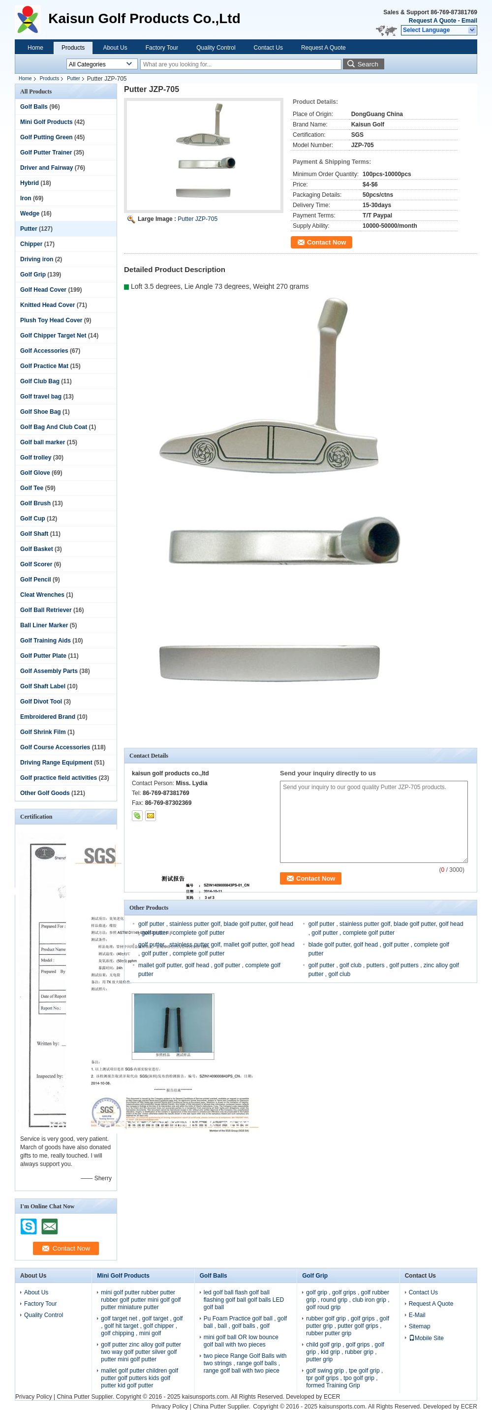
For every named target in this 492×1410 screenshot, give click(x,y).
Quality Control (215, 47)
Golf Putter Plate (43, 655)
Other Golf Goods (45, 793)
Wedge (29, 213)
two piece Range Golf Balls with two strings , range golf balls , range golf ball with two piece (245, 1363)
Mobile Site (426, 1338)
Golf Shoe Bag (40, 411)
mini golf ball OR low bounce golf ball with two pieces (241, 1341)
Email (469, 20)
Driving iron (36, 259)
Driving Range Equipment (56, 762)
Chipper (31, 244)
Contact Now (326, 242)
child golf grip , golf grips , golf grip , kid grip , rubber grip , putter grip (345, 1352)
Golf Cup (32, 518)
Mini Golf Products (46, 122)
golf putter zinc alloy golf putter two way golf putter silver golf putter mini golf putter (141, 1352)
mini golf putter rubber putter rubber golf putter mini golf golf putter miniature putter (141, 1300)
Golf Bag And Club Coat (53, 427)
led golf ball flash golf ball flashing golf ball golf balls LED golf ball (244, 1300)
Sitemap (419, 1326)
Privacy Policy (33, 1396)
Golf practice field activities (58, 777)
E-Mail (417, 1315)
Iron (25, 198)
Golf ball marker (42, 442)
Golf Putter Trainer (46, 152)
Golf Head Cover (43, 289)
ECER (332, 1396)
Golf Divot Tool (41, 701)
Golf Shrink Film (43, 732)
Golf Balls (34, 106)
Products (73, 47)
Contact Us (268, 47)
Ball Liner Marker (44, 625)
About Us (115, 47)
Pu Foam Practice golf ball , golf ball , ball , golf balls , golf (245, 1322)
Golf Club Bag (40, 381)
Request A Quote (432, 20)
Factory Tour (162, 47)
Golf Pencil (35, 579)
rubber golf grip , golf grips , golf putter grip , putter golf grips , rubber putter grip (347, 1326)
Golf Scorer (36, 564)
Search (368, 64)
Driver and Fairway (46, 167)
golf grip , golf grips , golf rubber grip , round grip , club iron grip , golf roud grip (347, 1300)
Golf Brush (35, 503)
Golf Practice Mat (44, 366)
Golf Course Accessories (55, 747)
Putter (73, 78)
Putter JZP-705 (197, 218)
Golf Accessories (44, 350)
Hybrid (29, 183)
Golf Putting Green (46, 137)
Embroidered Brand (47, 716)
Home (35, 47)
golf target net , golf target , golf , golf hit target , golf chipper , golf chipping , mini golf (142, 1326)
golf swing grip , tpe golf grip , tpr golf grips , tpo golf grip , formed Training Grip (344, 1378)
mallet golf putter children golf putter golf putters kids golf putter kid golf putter (139, 1378)
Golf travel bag (41, 396)
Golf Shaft (34, 533)
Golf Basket (36, 549)
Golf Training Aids (45, 640)
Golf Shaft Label (42, 686)
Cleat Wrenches (42, 594)
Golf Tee (31, 488)
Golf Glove (35, 472)
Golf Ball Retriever (46, 610)
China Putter (73, 1396)
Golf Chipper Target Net (53, 335)
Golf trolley (35, 457)
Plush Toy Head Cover (51, 320)
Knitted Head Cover (47, 305)
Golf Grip (33, 274)
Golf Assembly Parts (49, 671)
